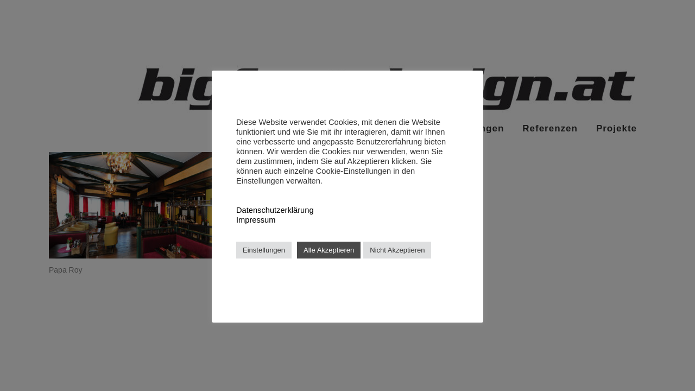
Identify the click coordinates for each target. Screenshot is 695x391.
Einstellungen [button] (264, 250)
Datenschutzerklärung (275, 210)
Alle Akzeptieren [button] (329, 250)
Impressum (255, 220)
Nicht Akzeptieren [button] (397, 250)
